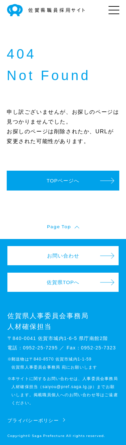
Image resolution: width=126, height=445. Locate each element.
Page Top (59, 226)
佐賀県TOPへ (63, 282)
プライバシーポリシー (33, 420)
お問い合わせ (63, 256)
